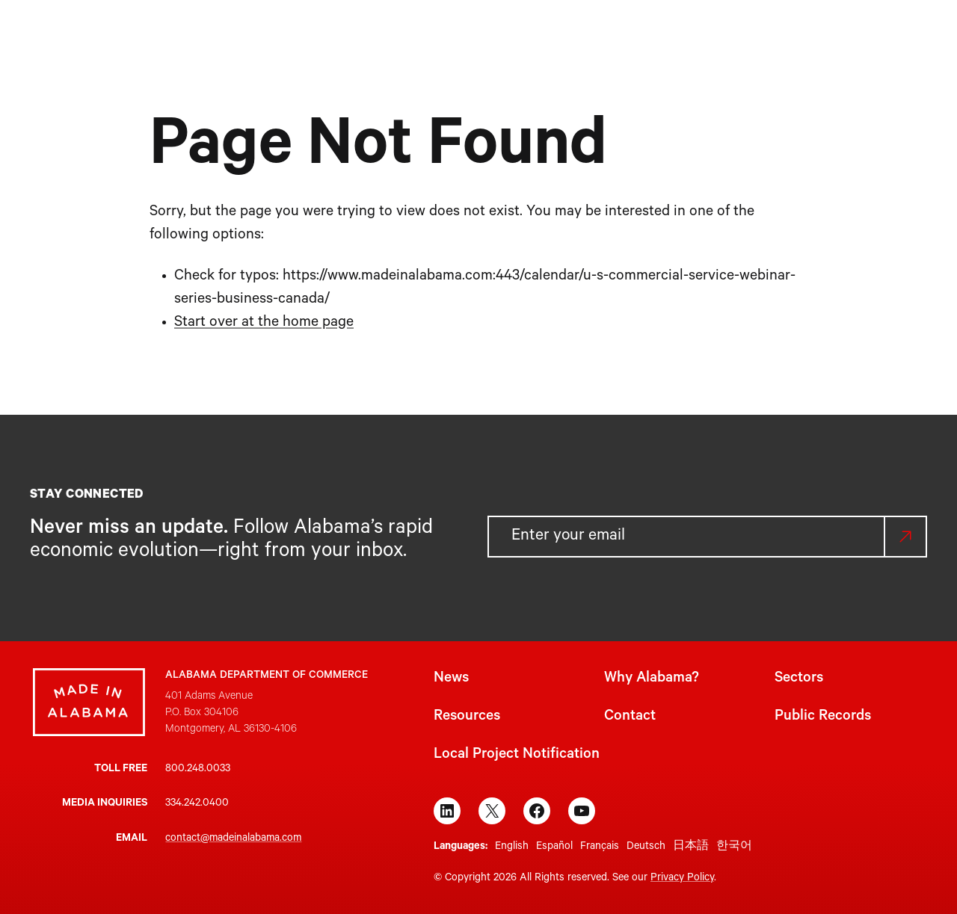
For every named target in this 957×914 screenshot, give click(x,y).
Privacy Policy (682, 879)
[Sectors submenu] (521, 35)
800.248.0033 (197, 770)
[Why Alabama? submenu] (440, 35)
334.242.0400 (197, 804)
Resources (467, 717)
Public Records (823, 717)
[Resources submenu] (619, 35)
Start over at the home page (264, 323)
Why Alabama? (651, 679)
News (451, 679)
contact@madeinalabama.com (233, 839)
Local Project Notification (517, 755)
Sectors (799, 679)
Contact (630, 717)
